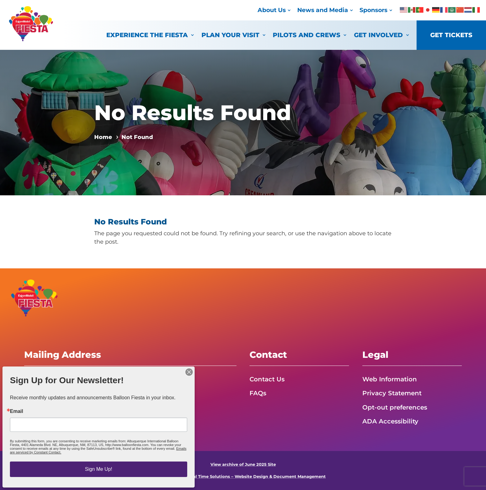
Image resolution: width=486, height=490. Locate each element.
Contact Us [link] (267, 379)
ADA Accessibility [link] (390, 421)
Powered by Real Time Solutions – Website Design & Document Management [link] (243, 476)
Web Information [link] (389, 379)
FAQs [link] (258, 393)
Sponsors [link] (373, 10)
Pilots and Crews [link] (306, 35)
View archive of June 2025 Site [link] (243, 464)
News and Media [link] (322, 10)
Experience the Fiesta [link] (147, 35)
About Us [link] (272, 10)
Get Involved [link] (378, 35)
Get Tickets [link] (451, 35)
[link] (31, 39)
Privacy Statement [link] (392, 393)
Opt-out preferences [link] (394, 407)
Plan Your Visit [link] (230, 35)
